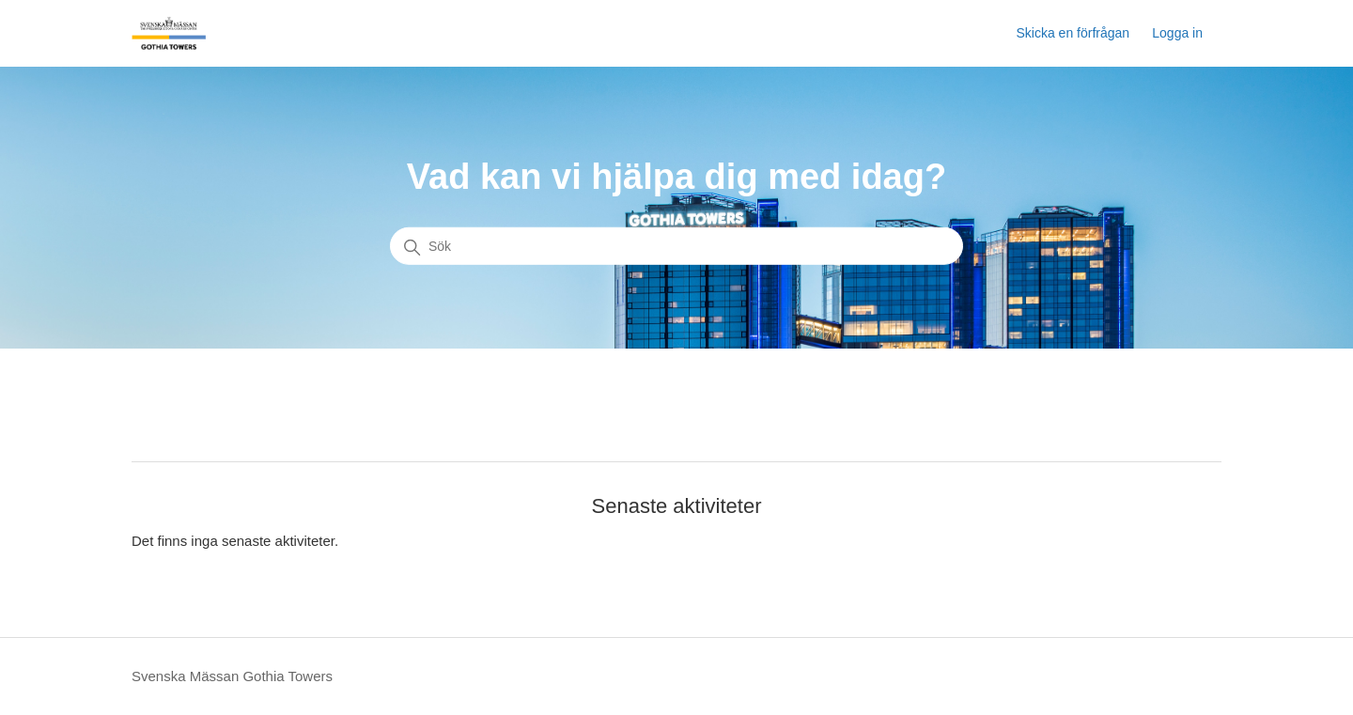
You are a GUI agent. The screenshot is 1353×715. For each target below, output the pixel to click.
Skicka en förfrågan (1072, 32)
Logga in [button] (1177, 32)
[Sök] (676, 246)
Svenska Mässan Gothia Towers (232, 676)
